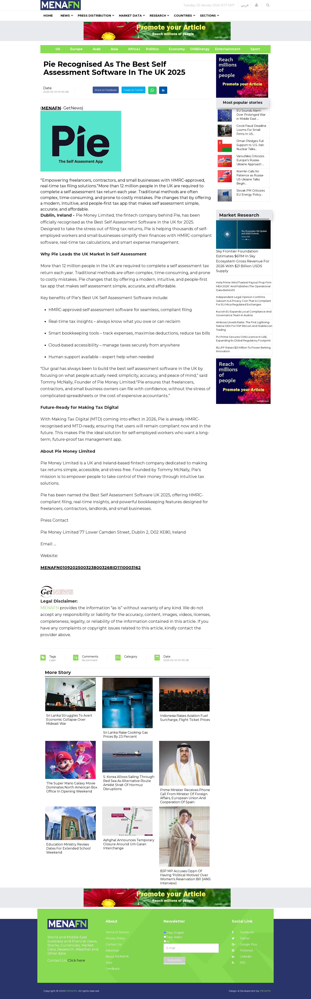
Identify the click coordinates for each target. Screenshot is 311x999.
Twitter (241, 938)
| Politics (151, 49)
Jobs (109, 962)
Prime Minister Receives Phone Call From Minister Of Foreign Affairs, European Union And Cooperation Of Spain (185, 796)
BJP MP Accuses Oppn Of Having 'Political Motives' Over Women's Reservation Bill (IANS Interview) (185, 877)
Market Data (130, 15)
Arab (97, 49)
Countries (183, 15)
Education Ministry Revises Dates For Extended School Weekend (68, 848)
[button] (256, 5)
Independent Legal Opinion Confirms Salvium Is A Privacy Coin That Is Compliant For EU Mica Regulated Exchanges (243, 300)
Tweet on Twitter (133, 89)
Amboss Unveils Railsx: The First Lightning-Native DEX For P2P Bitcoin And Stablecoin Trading (244, 326)
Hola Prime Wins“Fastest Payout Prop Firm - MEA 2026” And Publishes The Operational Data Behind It (244, 286)
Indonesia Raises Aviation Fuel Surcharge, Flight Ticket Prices (185, 718)
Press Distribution (94, 15)
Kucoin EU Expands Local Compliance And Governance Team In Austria (243, 313)
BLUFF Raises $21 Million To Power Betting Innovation (243, 349)
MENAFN (51, 108)
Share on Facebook (106, 89)
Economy (177, 49)
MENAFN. (72, 990)
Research (158, 15)
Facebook (243, 932)
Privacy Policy (115, 938)
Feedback (113, 968)
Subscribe (174, 960)
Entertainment (221, 49)
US (52, 49)
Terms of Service (117, 932)
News (65, 15)
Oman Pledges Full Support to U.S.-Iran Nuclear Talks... (250, 145)
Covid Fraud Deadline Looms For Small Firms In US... (251, 130)
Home (48, 15)
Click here (76, 960)
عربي (245, 5)
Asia (114, 49)
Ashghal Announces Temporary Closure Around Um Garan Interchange (128, 844)
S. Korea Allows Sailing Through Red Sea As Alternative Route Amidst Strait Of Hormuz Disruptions (128, 783)
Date (47, 88)
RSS (239, 962)
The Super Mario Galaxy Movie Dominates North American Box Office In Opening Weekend (71, 787)
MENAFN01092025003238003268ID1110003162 (90, 567)
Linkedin (242, 956)
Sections (208, 15)
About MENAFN (117, 956)
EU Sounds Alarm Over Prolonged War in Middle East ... (251, 115)
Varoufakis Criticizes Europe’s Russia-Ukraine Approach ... (250, 160)
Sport (252, 49)
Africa (132, 49)
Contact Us (113, 944)
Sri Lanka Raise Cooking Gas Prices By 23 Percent (125, 734)
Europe (76, 49)
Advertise (112, 950)
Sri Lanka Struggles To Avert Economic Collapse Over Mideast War (69, 720)
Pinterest (242, 950)
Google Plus (244, 944)
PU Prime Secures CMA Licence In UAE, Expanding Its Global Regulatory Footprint (243, 338)
